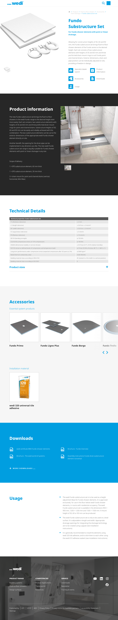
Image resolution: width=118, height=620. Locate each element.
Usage (77, 86)
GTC (23, 608)
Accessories (79, 79)
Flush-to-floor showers (17, 586)
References (39, 590)
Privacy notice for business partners (65, 608)
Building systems (15, 583)
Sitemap (12, 611)
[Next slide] (107, 352)
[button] (7, 69)
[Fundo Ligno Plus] (55, 330)
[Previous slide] (103, 352)
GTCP (29, 608)
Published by (14, 608)
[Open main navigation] (107, 3)
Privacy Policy (44, 608)
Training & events (67, 590)
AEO (35, 608)
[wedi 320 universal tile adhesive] (24, 391)
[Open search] (101, 3)
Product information (100, 70)
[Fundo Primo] (24, 330)
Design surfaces (15, 590)
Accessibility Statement (89, 608)
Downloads (100, 79)
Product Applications (43, 583)
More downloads (23, 468)
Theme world (40, 586)
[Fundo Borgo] (86, 330)
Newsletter (65, 586)
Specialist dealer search (81, 70)
